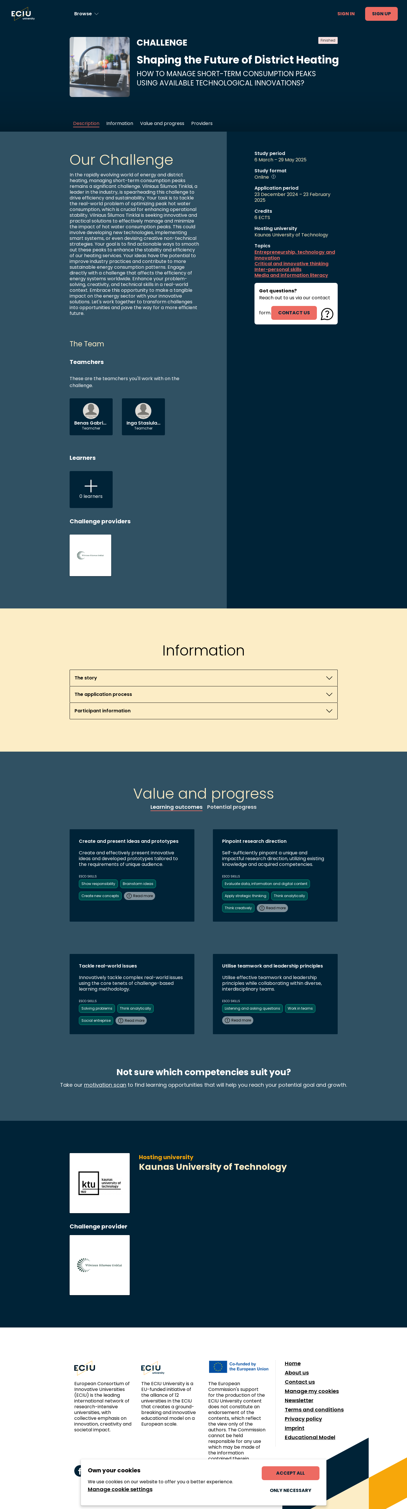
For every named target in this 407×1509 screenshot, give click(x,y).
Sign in (346, 13)
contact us (294, 312)
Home (293, 1363)
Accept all (290, 1473)
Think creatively (238, 907)
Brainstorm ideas (138, 883)
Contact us (300, 1382)
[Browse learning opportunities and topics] (86, 14)
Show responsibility (98, 883)
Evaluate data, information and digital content (266, 883)
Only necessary (290, 1490)
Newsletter (299, 1400)
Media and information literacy (291, 275)
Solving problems (96, 1008)
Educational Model (310, 1437)
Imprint (294, 1428)
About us (297, 1372)
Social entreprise (96, 1020)
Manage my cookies (312, 1391)
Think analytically (289, 895)
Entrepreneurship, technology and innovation (294, 255)
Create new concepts (100, 895)
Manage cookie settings (120, 1489)
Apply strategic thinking (245, 895)
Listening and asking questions (252, 1008)
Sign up (381, 13)
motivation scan (105, 1084)
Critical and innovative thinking (291, 264)
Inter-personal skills (278, 269)
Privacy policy (303, 1418)
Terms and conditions (314, 1409)
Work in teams (300, 1008)
